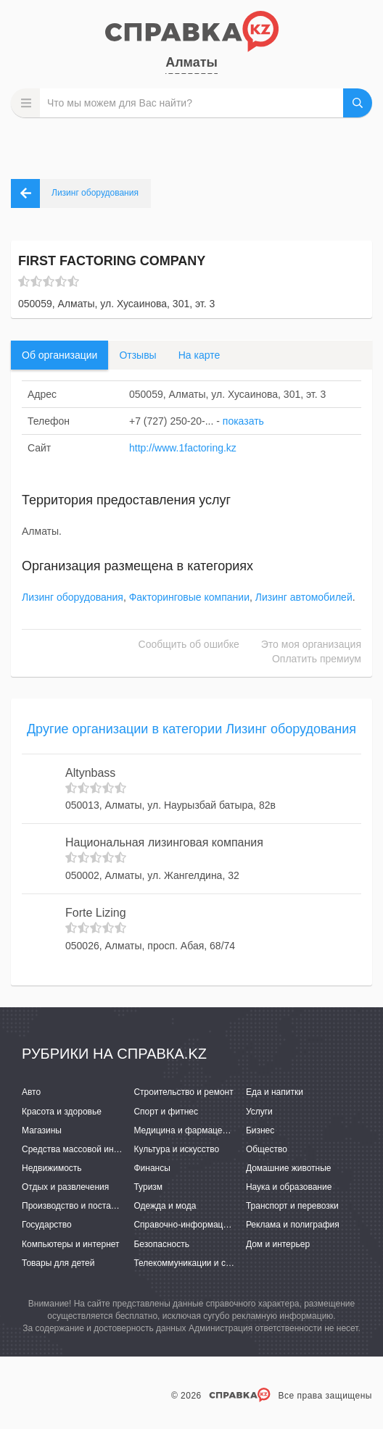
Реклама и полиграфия (292, 1225)
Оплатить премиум (316, 658)
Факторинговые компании (189, 597)
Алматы (191, 62)
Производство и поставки (73, 1206)
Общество (266, 1149)
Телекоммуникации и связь (188, 1263)
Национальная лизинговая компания (164, 842)
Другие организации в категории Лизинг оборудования (191, 729)
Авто (31, 1092)
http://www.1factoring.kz (182, 448)
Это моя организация (311, 644)
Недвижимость (52, 1168)
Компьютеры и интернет (71, 1244)
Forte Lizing (95, 913)
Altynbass (90, 773)
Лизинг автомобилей (304, 597)
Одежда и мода (164, 1206)
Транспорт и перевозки (292, 1206)
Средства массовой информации (89, 1149)
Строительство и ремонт (183, 1092)
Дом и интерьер (278, 1244)
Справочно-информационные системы (211, 1225)
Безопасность (161, 1244)
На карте (199, 355)
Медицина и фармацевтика (188, 1130)
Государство (47, 1225)
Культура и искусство (176, 1149)
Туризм (147, 1187)
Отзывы (137, 355)
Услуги (259, 1112)
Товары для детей (58, 1263)
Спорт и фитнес (165, 1112)
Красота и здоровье (62, 1112)
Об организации (59, 355)
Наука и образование (288, 1187)
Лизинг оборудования (72, 597)
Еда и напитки (274, 1092)
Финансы (151, 1168)
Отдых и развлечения (65, 1187)
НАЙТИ (358, 103)
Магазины (42, 1130)
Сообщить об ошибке (189, 644)
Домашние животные (288, 1168)
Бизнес (260, 1130)
